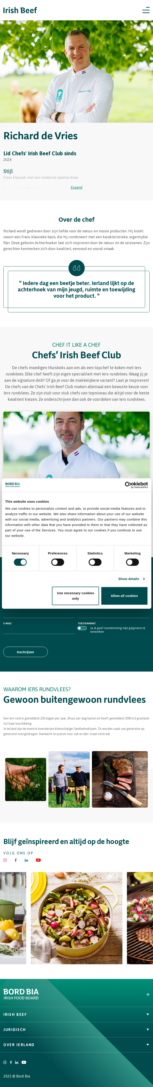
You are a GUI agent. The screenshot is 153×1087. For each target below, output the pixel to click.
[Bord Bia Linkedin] (26, 860)
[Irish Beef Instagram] (5, 860)
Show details (128, 579)
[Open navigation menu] (146, 10)
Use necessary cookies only (75, 595)
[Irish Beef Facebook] (16, 860)
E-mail (7, 623)
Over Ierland (76, 1045)
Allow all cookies (124, 596)
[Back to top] (115, 994)
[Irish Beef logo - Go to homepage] (20, 10)
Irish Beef (76, 1014)
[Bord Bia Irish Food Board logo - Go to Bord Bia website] (21, 998)
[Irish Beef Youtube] (38, 860)
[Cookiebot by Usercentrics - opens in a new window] (128, 485)
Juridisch (76, 1030)
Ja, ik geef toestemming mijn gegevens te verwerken (117, 629)
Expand (76, 187)
